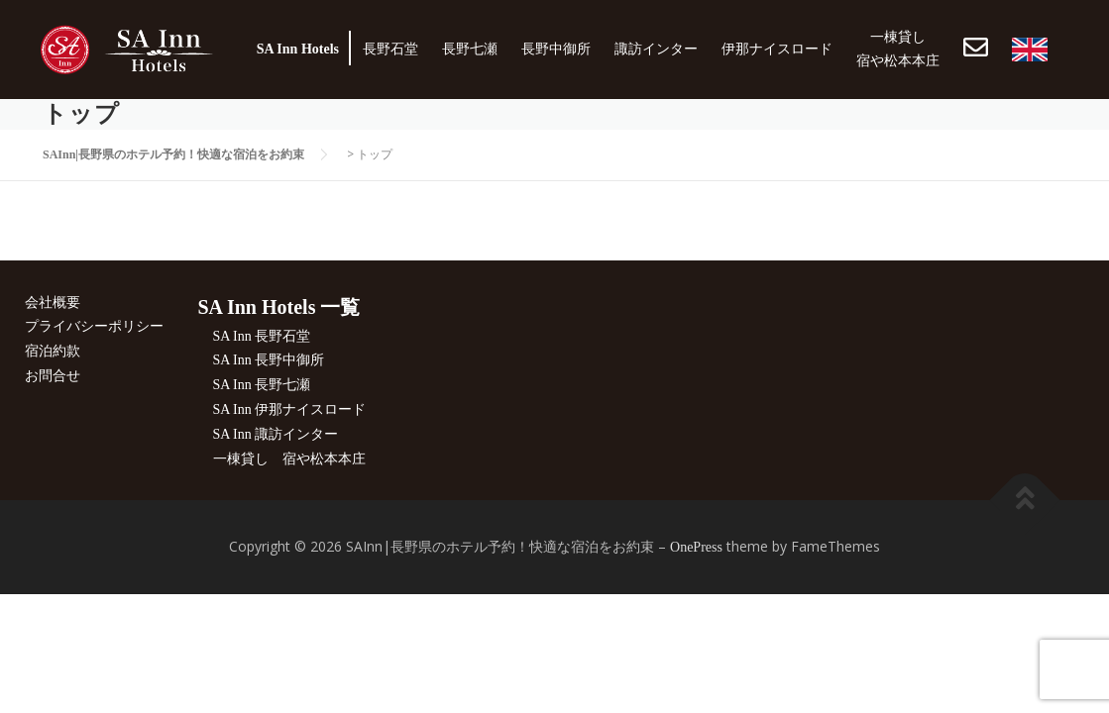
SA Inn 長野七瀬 (262, 384)
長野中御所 (556, 49)
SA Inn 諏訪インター (276, 434)
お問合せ (52, 375)
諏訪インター (656, 49)
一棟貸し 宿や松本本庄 (289, 459)
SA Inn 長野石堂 (262, 336)
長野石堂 (390, 49)
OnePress (696, 547)
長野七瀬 (470, 49)
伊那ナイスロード (776, 49)
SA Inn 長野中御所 (269, 360)
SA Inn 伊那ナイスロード (290, 409)
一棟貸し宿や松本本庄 (898, 49)
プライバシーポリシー (94, 326)
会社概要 (52, 302)
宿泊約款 (52, 351)
